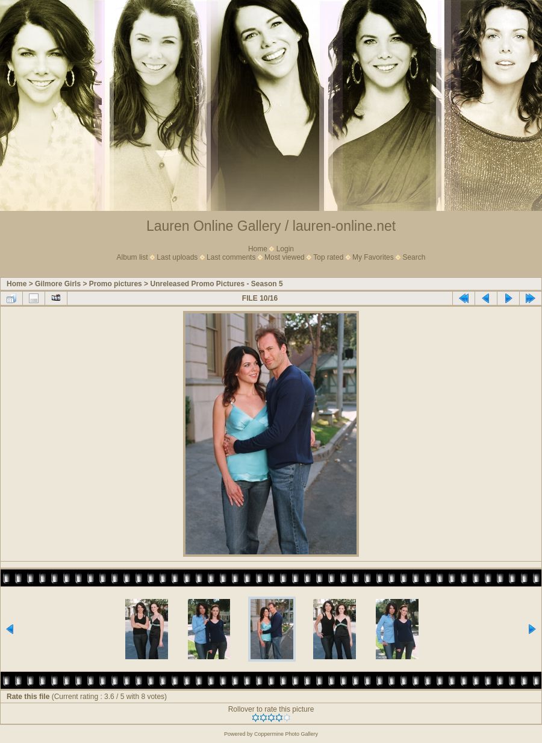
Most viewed (284, 257)
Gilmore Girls (58, 284)
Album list (132, 257)
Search (413, 257)
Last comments (231, 257)
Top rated (328, 257)
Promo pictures (115, 284)
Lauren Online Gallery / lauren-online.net (271, 226)
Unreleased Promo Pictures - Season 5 (216, 284)
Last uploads (177, 257)
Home (257, 249)
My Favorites (373, 257)
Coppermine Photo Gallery (286, 734)
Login (285, 249)
